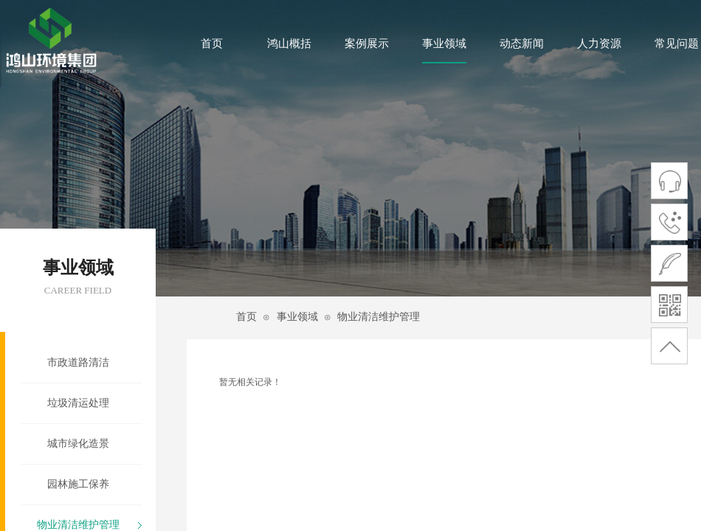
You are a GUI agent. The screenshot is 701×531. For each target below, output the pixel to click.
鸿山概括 (289, 43)
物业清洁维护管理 (378, 316)
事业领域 (444, 43)
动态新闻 (522, 43)
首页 (212, 43)
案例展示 (367, 43)
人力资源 (599, 43)
